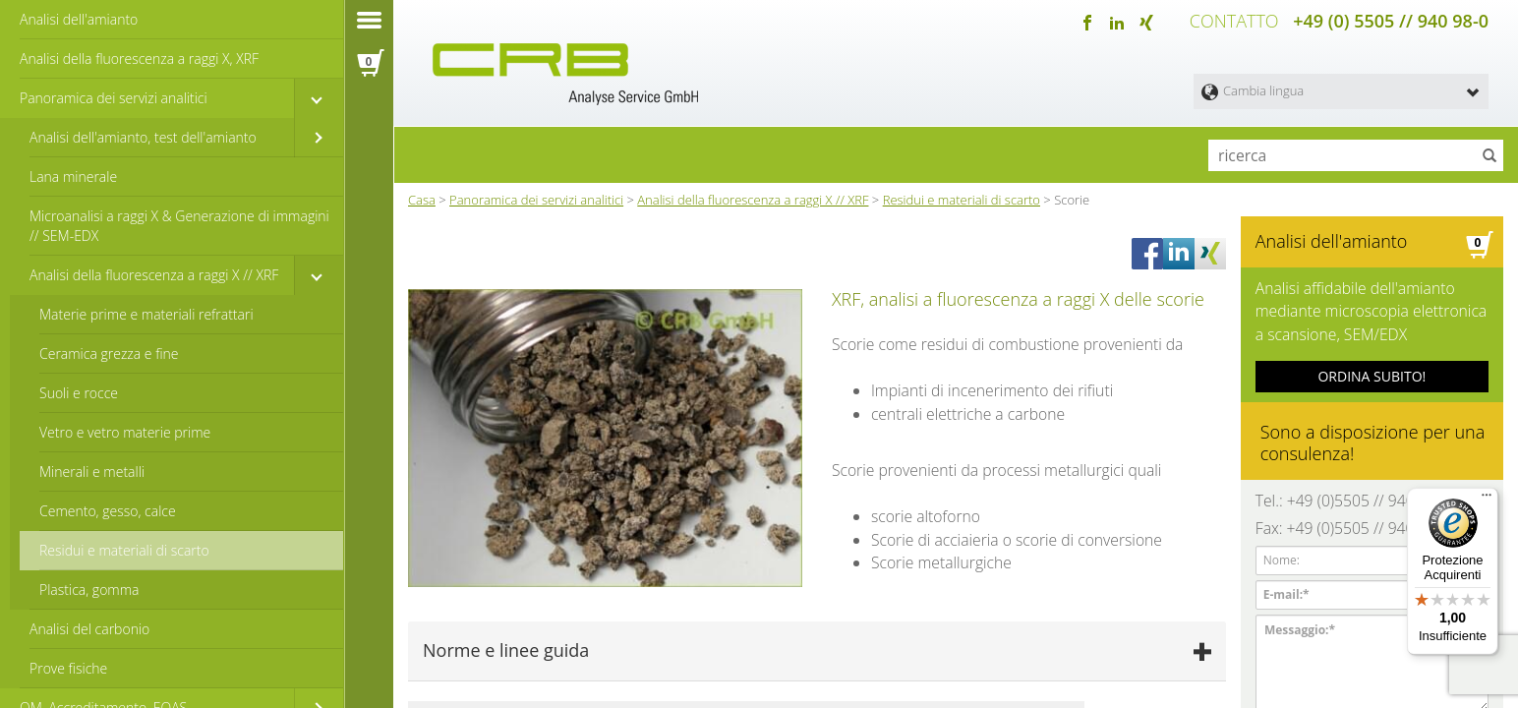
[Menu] (1486, 499)
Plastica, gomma (89, 589)
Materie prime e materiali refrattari (146, 314)
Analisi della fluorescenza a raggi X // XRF (153, 275)
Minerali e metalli (92, 471)
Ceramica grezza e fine (109, 353)
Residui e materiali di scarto (124, 550)
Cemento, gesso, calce (107, 511)
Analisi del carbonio (89, 629)
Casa (422, 196)
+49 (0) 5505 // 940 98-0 (1391, 19)
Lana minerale (73, 176)
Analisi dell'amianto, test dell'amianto (143, 137)
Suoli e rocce (78, 393)
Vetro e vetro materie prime (124, 432)
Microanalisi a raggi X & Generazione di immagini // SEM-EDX (179, 225)
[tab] (817, 647)
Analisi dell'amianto (79, 19)
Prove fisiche (68, 668)
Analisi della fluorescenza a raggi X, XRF (139, 58)
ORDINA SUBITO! (1371, 363)
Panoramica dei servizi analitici (113, 97)
